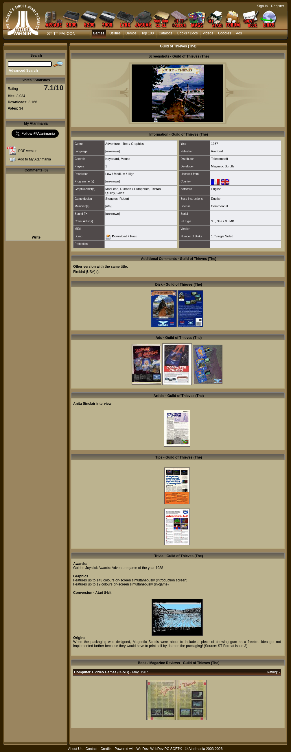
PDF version (27, 151)
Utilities (115, 33)
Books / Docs (187, 33)
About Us (75, 749)
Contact (91, 749)
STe (219, 221)
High (131, 173)
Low (108, 173)
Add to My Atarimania (34, 159)
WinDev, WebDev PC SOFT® (159, 749)
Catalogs (165, 33)
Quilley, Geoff (114, 193)
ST (213, 221)
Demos (131, 33)
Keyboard (112, 158)
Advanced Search (23, 71)
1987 (214, 143)
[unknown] (112, 151)
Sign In (262, 6)
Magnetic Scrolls (222, 166)
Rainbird (217, 151)
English (216, 189)
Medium (119, 173)
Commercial (219, 206)
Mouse (125, 158)
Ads (239, 33)
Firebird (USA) (84, 272)
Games (98, 33)
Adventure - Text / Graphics (124, 143)
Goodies (224, 33)
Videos (208, 33)
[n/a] (108, 206)
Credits (105, 749)
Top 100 (147, 33)
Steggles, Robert (117, 198)
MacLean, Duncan (118, 189)
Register (277, 6)
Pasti (133, 236)
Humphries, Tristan (147, 189)
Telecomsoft (219, 158)
